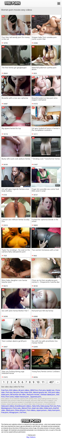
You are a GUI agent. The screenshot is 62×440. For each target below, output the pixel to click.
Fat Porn (23, 412)
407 (51, 382)
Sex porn (16, 392)
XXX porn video (54, 392)
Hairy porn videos (7, 406)
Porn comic (10, 397)
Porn (58, 406)
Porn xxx (53, 406)
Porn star (9, 392)
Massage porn (6, 408)
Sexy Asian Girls (26, 392)
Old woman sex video (18, 394)
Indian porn (48, 408)
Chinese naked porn (47, 394)
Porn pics (42, 390)
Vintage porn (14, 412)
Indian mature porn (22, 397)
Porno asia (17, 408)
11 (43, 382)
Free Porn (4, 390)
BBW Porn (34, 390)
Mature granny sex (40, 392)
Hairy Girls (36, 406)
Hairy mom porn (54, 410)
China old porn (20, 410)
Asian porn (5, 394)
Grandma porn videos (23, 406)
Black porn (10, 410)
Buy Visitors (31, 437)
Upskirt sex (50, 390)
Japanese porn (35, 397)
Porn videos (31, 410)
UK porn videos (24, 390)
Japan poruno (41, 410)
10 (38, 382)
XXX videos (13, 390)
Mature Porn (26, 408)
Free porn (4, 412)
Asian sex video (37, 408)
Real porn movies (33, 394)
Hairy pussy (44, 406)
